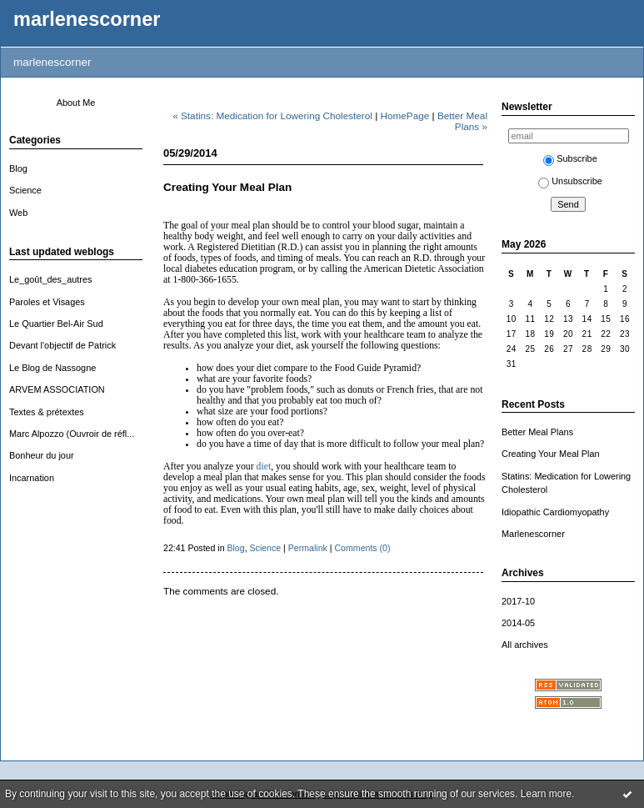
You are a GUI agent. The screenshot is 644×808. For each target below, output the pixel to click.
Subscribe (570, 158)
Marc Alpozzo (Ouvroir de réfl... (71, 434)
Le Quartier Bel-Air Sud (56, 324)
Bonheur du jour (41, 455)
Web (18, 213)
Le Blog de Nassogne (52, 368)
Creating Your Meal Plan (551, 454)
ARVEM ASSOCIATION (57, 389)
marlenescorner (86, 19)
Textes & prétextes (46, 412)
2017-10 (518, 601)
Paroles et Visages (47, 302)
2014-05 (518, 623)
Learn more (546, 794)
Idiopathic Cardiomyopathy (555, 512)
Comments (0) (362, 548)
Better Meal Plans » (462, 121)
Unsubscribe (570, 181)
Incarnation (31, 478)
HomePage (405, 115)
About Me (76, 103)
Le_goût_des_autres (50, 279)
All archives (525, 645)
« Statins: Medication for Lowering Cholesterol (272, 115)
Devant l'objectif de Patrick (62, 345)
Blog (18, 168)
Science (25, 190)
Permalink (307, 548)
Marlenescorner (533, 534)
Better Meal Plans (537, 432)
